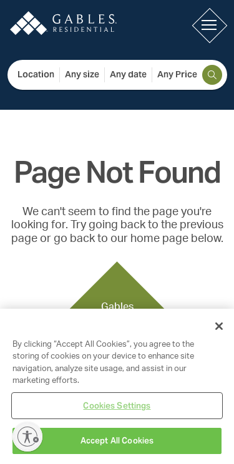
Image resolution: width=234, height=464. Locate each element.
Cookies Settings (116, 405)
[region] (117, 386)
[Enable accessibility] (27, 437)
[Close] (219, 326)
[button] (209, 25)
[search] (212, 75)
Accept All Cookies (117, 440)
